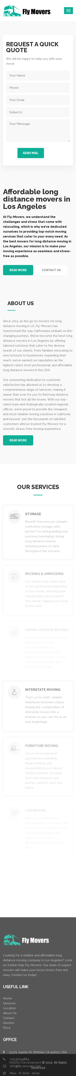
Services (9, 1074)
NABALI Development (25, 1062)
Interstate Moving (42, 690)
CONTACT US (51, 270)
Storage (33, 514)
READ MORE (18, 270)
